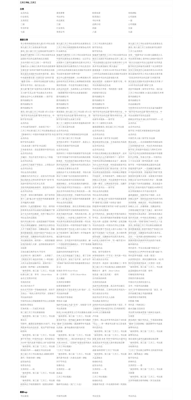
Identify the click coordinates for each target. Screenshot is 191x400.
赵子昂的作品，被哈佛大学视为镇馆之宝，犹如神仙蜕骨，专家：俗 (109, 214)
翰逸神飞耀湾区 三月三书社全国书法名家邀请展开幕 (37, 55)
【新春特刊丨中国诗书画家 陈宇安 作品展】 (38, 134)
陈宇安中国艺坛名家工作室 (68, 119)
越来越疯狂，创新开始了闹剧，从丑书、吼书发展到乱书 (144, 195)
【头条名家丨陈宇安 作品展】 (105, 138)
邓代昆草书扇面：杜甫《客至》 (142, 256)
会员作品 (25, 13)
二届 (23, 24)
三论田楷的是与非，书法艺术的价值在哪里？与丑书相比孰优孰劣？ (145, 146)
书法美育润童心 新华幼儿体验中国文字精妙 (145, 59)
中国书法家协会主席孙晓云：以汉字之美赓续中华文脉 (73, 59)
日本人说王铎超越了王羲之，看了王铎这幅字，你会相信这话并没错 (73, 256)
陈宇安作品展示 (28, 142)
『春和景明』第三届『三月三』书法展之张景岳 (37, 346)
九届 (130, 32)
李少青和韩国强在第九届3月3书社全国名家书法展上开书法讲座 (37, 44)
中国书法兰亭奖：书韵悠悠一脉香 (107, 89)
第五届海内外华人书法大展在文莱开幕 (145, 74)
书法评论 (60, 17)
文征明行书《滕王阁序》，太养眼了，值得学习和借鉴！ (37, 256)
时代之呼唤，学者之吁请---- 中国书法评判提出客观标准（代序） (145, 157)
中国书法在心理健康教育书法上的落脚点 (37, 301)
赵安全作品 (97, 365)
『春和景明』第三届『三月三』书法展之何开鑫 (37, 380)
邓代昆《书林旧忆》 (137, 305)
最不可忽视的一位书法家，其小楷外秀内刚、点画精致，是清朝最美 (109, 233)
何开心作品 (97, 346)
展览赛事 (60, 13)
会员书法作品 (134, 127)
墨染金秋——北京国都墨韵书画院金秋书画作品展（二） (145, 142)
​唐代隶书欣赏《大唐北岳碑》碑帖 (71, 358)
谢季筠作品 (133, 327)
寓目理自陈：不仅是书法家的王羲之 (72, 85)
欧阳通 (59, 331)
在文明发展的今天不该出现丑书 (142, 191)
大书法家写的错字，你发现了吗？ (36, 127)
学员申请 (25, 28)
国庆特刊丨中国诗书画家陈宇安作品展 (73, 153)
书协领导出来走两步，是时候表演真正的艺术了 (145, 214)
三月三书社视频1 (99, 377)
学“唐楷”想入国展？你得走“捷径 (106, 203)
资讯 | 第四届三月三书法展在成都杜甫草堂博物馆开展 (145, 225)
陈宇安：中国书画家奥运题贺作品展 (144, 165)
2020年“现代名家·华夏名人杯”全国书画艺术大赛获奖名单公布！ (37, 343)
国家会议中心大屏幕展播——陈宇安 (37, 97)
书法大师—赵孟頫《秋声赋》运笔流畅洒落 (109, 221)
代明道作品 (61, 248)
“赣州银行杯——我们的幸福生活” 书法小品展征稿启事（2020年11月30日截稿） (73, 339)
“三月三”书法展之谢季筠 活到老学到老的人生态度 (145, 350)
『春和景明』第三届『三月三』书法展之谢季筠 (145, 343)
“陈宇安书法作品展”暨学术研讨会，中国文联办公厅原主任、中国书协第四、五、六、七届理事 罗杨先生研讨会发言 (37, 115)
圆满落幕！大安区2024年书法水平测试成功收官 (109, 70)
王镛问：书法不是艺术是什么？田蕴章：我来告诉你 (36, 157)
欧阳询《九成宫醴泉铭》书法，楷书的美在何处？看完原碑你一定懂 (37, 206)
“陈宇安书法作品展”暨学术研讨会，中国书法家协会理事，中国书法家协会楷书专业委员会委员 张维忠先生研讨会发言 (145, 112)
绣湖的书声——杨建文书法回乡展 (36, 350)
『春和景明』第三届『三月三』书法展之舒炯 (73, 354)
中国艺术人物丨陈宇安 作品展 (141, 138)
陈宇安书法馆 (27, 119)
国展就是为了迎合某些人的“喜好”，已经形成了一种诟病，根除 (73, 290)
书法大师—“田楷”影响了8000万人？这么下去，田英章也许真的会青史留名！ (145, 221)
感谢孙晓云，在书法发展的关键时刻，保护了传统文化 (73, 184)
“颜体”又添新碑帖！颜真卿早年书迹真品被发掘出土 (73, 324)
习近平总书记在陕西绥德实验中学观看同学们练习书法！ (145, 153)
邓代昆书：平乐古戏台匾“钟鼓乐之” (144, 248)
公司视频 (132, 24)
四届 (94, 28)
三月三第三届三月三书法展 (68, 138)
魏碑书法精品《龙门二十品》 (69, 384)
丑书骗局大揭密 (28, 203)
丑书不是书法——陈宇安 (103, 187)
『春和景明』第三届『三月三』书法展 (145, 267)
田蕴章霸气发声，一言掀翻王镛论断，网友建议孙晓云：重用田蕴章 (145, 168)
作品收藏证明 (134, 104)
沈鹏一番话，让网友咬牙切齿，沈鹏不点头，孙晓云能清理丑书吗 (109, 184)
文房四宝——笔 (99, 369)
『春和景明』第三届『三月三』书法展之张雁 (145, 369)
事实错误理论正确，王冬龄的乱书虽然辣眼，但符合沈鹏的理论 (109, 142)
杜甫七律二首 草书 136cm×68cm (36, 274)
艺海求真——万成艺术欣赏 (33, 309)
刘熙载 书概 (133, 301)
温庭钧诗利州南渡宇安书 (67, 252)
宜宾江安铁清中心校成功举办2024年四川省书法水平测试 (145, 70)
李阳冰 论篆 (61, 301)
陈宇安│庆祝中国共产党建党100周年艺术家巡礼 (145, 187)
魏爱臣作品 (97, 244)
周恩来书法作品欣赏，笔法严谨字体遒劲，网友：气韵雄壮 (37, 327)
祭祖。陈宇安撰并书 (101, 252)
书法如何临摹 (62, 293)
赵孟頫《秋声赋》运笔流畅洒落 (35, 267)
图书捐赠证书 (62, 97)
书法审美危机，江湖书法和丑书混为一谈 (109, 290)
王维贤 (131, 316)
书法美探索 (61, 309)
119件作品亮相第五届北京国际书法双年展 (74, 70)
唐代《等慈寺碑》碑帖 (31, 358)
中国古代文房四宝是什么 (139, 282)
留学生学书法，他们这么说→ (34, 85)
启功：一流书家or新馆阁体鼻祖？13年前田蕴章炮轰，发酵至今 (145, 237)
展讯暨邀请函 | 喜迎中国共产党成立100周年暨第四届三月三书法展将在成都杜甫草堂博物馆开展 (145, 229)
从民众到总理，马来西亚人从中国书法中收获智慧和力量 (73, 89)
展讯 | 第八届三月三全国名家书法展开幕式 (145, 47)
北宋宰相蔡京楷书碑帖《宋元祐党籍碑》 (144, 380)
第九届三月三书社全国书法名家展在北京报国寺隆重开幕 (145, 44)
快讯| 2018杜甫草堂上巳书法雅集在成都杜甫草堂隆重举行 (74, 312)
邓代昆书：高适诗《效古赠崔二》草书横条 (109, 263)
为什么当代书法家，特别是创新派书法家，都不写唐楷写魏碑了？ (109, 165)
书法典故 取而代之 (100, 301)
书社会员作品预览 (29, 172)
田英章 (95, 373)
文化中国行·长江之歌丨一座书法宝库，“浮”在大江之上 (35, 62)
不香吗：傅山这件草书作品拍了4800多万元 (109, 320)
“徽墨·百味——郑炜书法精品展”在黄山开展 (37, 81)
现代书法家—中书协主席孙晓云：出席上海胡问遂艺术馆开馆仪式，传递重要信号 (145, 218)
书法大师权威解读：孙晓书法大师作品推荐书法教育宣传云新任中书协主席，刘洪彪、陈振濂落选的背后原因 (37, 225)
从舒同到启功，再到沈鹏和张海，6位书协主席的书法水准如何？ (146, 259)
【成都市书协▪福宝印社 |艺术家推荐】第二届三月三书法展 (109, 309)
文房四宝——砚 (63, 369)
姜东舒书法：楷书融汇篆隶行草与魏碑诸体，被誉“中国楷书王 (73, 320)
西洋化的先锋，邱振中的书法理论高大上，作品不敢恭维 (73, 165)
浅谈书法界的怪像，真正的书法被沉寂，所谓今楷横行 (108, 286)
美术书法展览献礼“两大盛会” (105, 66)
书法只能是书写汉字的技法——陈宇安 (73, 187)
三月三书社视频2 (64, 377)
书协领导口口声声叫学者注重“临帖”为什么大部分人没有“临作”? (145, 252)
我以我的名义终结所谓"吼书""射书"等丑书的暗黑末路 (37, 180)
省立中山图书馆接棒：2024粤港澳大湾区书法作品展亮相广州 (73, 78)
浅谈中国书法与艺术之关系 (33, 184)
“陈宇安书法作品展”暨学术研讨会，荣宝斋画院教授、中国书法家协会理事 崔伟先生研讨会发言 (73, 115)
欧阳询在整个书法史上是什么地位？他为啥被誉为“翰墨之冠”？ (73, 229)
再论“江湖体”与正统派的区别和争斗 (72, 176)
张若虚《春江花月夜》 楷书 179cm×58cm (106, 274)
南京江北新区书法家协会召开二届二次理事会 (109, 59)
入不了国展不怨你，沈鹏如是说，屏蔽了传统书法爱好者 (37, 229)
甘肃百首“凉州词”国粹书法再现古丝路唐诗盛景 (37, 70)
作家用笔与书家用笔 (137, 297)
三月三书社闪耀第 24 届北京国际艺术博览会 (146, 93)
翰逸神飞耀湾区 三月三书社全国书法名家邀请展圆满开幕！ (109, 55)
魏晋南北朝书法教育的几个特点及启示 (73, 66)
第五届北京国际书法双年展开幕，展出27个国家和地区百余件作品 (37, 74)
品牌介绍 (96, 24)
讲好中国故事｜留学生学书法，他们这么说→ (145, 89)
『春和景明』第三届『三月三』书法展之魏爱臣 (37, 316)
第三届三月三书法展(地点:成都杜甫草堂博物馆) (109, 267)
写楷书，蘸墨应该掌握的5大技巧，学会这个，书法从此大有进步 (38, 324)
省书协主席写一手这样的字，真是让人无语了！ (73, 142)
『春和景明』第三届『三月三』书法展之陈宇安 (109, 354)
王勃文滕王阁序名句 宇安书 (33, 252)
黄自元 (24, 320)
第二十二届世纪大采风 (102, 123)
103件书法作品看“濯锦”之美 (140, 85)
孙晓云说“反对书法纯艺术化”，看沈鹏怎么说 (145, 180)
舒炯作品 (132, 362)
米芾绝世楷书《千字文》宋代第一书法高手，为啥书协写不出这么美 (109, 256)
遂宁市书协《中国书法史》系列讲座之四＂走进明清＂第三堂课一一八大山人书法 (37, 339)
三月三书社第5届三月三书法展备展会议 (38, 131)
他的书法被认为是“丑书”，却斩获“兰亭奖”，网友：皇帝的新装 (73, 305)
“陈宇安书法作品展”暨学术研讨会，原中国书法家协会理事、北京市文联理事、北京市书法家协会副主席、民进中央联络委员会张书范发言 (109, 115)
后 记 (58, 267)
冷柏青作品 (133, 346)
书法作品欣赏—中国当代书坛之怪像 (108, 225)
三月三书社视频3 (64, 346)
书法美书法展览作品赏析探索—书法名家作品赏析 (73, 221)
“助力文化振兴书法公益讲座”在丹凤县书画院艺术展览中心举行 (145, 62)
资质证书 (60, 32)
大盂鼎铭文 (97, 358)
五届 (130, 28)
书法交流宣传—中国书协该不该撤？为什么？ (73, 225)
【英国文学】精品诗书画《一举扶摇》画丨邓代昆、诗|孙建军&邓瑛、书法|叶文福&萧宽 (37, 259)
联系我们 (96, 17)
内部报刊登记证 (99, 93)
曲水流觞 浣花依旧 (136, 309)
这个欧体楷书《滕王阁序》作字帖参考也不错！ (73, 233)
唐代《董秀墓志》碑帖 (138, 354)
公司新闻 (132, 17)
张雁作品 (60, 365)
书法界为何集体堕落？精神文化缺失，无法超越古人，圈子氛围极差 (145, 312)
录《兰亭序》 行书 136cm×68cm (71, 274)
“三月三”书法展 (63, 350)
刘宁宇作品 (61, 362)
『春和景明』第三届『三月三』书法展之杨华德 (73, 316)
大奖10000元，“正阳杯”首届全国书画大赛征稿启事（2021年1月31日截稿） (73, 343)
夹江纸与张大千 (28, 286)
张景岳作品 (26, 365)
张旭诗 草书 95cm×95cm (67, 271)
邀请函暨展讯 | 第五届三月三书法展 (108, 127)
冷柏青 (24, 248)
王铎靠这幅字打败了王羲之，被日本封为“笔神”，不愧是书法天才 (145, 210)
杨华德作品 (133, 244)
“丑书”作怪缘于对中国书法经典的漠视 (73, 157)
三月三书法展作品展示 (102, 44)
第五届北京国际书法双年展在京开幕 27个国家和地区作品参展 (145, 81)
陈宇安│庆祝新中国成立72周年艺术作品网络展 (145, 150)
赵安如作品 (26, 362)
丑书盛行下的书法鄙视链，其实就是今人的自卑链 (145, 184)
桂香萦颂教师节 (63, 286)
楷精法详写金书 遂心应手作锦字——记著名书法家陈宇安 (145, 119)
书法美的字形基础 (64, 297)
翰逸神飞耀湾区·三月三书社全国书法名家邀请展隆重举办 (73, 55)
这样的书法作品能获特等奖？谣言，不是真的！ (109, 305)
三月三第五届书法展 (65, 127)
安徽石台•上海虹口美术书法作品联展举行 (38, 66)
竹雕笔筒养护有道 (136, 274)
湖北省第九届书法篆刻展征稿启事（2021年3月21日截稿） (143, 339)
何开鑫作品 (97, 248)
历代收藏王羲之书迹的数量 (140, 293)
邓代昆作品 (97, 327)
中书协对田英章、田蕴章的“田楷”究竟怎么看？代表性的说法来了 (145, 172)
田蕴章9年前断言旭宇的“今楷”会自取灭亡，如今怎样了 (109, 206)
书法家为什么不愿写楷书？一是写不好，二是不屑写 (108, 157)
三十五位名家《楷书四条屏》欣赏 (143, 161)
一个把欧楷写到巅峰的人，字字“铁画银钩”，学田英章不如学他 (74, 244)
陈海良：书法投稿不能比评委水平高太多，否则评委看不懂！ (73, 161)
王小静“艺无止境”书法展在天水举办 (37, 93)
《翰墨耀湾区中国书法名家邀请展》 (72, 93)
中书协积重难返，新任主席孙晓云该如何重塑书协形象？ (73, 206)
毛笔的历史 (26, 282)
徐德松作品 (97, 362)
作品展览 (60, 20)
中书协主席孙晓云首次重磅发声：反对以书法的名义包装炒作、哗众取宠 (109, 153)
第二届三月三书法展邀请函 (33, 312)
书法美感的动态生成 (101, 85)
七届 (23, 32)
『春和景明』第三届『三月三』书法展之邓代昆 (37, 373)
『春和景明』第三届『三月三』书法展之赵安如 (145, 331)
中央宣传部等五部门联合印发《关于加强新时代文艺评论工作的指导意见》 (109, 168)
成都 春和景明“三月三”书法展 (105, 350)
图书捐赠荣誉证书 (100, 108)
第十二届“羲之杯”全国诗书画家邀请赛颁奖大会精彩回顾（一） (109, 199)
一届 (130, 20)
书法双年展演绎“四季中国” (68, 74)
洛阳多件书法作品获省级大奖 (105, 78)
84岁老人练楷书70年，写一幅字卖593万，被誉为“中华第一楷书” (109, 240)
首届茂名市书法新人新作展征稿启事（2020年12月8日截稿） (108, 343)
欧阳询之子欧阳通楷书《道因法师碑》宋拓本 (37, 384)
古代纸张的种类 (99, 278)
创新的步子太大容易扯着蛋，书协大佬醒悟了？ (73, 172)
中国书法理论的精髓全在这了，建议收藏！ (109, 161)
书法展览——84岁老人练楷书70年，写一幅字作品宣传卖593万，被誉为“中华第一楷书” (73, 218)
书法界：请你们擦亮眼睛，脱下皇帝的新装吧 (37, 195)
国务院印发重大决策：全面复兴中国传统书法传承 (145, 176)
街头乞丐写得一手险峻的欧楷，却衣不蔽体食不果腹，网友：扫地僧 (37, 290)
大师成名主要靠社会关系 (67, 168)
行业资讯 (25, 17)
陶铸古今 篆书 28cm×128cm (106, 271)
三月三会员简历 (135, 51)
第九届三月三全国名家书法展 (34, 47)
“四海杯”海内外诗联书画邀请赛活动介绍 (73, 263)
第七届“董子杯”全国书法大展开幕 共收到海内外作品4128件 (37, 89)
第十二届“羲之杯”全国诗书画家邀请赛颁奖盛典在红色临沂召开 (37, 199)
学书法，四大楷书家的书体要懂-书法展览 (109, 218)
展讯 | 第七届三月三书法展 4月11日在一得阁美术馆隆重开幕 (38, 112)
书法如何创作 (27, 297)
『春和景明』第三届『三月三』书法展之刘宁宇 (37, 335)
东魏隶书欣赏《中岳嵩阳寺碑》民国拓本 (109, 384)
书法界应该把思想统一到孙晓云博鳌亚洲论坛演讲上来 (109, 172)
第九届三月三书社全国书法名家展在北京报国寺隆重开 (73, 44)
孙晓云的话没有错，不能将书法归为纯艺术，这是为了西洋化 (73, 195)
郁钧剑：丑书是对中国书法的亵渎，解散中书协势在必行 (73, 240)
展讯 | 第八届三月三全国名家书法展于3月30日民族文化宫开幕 (37, 51)
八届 (94, 32)
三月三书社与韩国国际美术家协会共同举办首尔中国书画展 (73, 47)
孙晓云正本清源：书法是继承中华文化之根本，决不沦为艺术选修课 (109, 180)
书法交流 (96, 396)
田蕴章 (24, 377)
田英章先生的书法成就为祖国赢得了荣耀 (37, 210)
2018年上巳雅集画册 (101, 312)
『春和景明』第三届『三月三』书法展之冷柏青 (145, 377)
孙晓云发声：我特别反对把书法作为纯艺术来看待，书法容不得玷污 (145, 199)
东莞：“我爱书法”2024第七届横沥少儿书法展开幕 (145, 55)
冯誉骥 (131, 373)
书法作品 (132, 396)
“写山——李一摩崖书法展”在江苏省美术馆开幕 (109, 324)
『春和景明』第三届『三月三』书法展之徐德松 (109, 335)
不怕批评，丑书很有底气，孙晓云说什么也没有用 (109, 176)
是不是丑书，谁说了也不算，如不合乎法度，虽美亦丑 (73, 259)
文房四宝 (25, 20)
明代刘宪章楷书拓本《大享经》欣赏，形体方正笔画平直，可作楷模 (145, 263)
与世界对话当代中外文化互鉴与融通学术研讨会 (145, 108)
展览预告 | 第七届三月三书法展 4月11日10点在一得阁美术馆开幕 (74, 112)
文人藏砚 (60, 278)
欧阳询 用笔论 (27, 305)
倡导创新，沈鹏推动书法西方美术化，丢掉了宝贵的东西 (145, 233)
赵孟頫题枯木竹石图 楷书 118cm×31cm (141, 271)
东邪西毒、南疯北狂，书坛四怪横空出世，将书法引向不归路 (145, 203)
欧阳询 (24, 331)
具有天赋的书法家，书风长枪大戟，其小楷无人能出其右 (73, 214)
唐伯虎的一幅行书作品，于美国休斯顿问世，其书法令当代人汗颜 (145, 320)
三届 (58, 24)
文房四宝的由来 (99, 282)
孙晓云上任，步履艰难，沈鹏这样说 (144, 206)
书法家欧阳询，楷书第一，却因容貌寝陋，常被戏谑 (37, 240)
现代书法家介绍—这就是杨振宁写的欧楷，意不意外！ (37, 221)
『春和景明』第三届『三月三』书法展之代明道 (109, 331)
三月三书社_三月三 (28, 3)
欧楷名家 (96, 13)
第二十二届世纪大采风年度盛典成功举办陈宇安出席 (73, 123)
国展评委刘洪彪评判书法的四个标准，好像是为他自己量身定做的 (145, 240)
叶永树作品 (61, 51)
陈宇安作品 (97, 47)
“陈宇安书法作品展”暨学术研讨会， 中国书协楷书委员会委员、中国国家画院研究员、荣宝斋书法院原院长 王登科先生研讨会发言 (109, 112)
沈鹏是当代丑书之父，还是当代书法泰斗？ (37, 176)
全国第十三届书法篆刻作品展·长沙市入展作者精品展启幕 (73, 62)
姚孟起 (59, 373)
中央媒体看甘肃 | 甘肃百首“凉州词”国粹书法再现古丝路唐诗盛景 (37, 78)
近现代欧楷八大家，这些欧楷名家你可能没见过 (37, 244)
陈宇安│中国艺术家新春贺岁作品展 (144, 131)
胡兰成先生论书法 (100, 259)
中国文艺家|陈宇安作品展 (67, 146)
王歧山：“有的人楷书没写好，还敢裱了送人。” (38, 293)
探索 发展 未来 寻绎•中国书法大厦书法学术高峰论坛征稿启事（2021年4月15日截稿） (109, 339)
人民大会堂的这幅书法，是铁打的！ (37, 263)
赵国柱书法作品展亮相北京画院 (35, 59)
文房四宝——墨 (135, 365)
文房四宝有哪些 (63, 282)
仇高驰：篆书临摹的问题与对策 (70, 327)
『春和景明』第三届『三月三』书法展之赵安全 (73, 335)
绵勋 (58, 380)
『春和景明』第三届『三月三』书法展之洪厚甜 (37, 271)
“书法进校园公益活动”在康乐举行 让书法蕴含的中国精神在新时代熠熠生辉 (109, 62)
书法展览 (25, 396)
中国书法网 (61, 396)
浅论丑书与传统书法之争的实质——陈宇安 (73, 191)
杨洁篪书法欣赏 (63, 237)
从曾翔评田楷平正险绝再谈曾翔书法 (72, 210)
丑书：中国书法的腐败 (138, 286)
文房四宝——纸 (28, 369)
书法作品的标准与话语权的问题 (70, 180)
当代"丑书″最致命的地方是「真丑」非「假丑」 (145, 290)
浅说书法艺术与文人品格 (103, 297)
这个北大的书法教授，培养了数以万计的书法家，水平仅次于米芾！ (37, 214)
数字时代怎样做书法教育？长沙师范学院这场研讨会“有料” (145, 66)
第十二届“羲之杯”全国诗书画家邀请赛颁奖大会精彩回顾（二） (73, 199)
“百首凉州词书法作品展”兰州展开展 (144, 78)
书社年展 (96, 20)
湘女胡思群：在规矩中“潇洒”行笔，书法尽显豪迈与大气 (109, 81)
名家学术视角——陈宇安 (103, 119)
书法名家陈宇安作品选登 (139, 115)
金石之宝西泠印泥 (29, 278)
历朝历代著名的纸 (136, 278)
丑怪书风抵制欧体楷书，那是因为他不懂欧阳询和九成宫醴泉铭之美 (37, 187)
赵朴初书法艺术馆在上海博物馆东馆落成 (73, 81)
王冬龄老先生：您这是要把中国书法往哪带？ (37, 150)
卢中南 (95, 316)
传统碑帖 (132, 13)
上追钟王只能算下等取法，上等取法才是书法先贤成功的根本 (37, 165)
